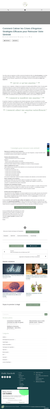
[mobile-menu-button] (41, 10)
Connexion (46, 408)
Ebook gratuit (5, 352)
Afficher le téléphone (40, 381)
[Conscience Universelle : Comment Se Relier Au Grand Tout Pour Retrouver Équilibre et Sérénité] (5, 322)
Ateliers (4, 337)
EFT (3, 354)
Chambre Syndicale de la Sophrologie (38, 406)
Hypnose (4, 349)
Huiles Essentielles (7, 344)
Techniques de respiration (8, 347)
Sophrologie (5, 342)
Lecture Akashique (7, 362)
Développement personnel (8, 339)
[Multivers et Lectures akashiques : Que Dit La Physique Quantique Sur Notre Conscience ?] (5, 328)
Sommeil (4, 357)
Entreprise (5, 359)
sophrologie (34, 195)
